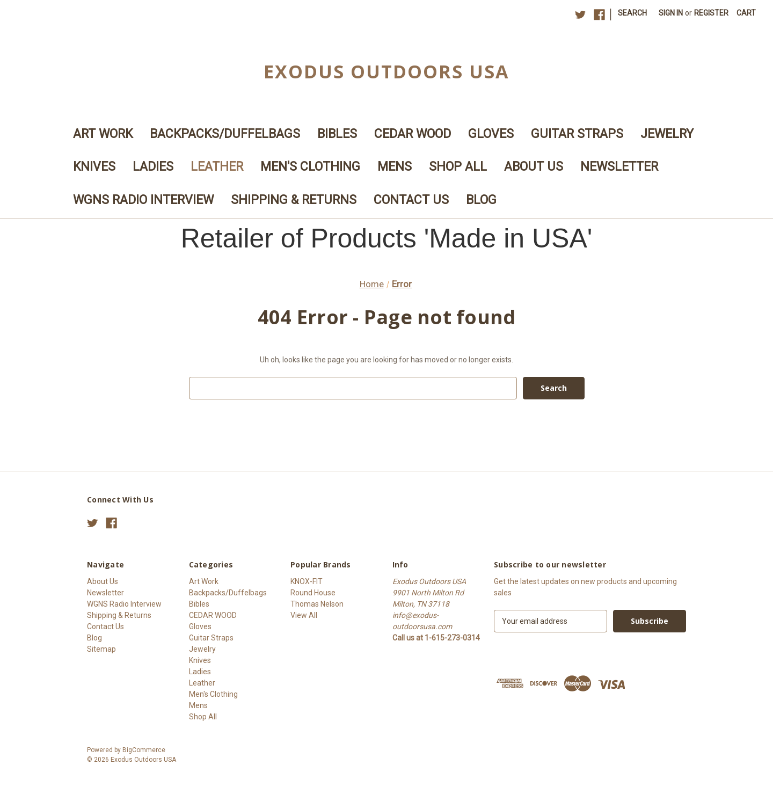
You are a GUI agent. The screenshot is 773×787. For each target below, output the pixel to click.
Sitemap (101, 649)
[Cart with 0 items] (746, 13)
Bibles (337, 134)
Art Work (103, 134)
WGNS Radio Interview (143, 200)
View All (303, 615)
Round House (313, 592)
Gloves (491, 134)
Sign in (671, 13)
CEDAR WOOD (412, 134)
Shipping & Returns (293, 200)
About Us (533, 166)
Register (711, 13)
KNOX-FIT (306, 581)
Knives (94, 166)
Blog (481, 200)
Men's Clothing (310, 166)
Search (632, 13)
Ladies (153, 166)
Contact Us (411, 200)
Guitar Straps (577, 134)
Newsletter (619, 166)
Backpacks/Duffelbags (225, 134)
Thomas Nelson (317, 604)
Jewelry (667, 134)
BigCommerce (143, 750)
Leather (217, 166)
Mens (394, 166)
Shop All (458, 166)
